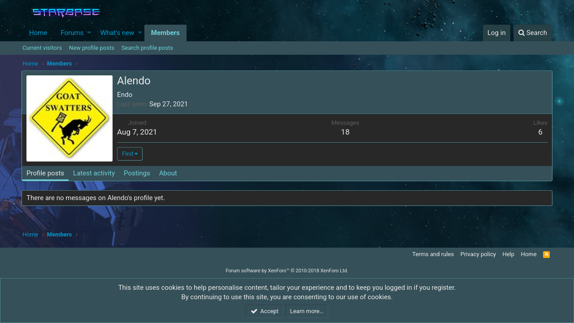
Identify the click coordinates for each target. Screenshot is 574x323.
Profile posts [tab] (46, 173)
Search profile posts (147, 47)
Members (165, 33)
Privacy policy (478, 254)
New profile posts (91, 47)
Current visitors (42, 47)
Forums (72, 33)
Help (508, 254)
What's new (117, 33)
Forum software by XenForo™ (287, 271)
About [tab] (169, 173)
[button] (89, 33)
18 (345, 131)
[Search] (532, 33)
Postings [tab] (138, 173)
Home (38, 33)
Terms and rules (433, 254)
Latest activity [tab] (95, 173)
